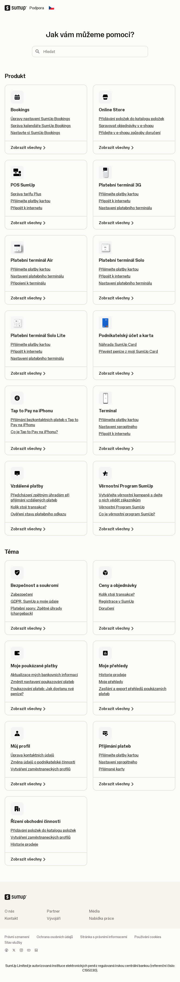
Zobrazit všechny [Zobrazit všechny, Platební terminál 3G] (117, 222)
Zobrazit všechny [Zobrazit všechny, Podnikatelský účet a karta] (117, 373)
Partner (53, 911)
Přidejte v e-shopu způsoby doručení (130, 132)
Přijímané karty (112, 769)
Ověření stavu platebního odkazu (38, 514)
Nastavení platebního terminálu (125, 208)
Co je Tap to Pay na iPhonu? (34, 431)
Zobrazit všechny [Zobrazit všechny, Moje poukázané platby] (29, 708)
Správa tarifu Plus (26, 194)
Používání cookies (148, 937)
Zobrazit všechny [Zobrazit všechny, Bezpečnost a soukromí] (29, 628)
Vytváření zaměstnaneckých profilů (41, 769)
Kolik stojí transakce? (28, 507)
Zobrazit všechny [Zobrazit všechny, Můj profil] (29, 783)
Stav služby (13, 942)
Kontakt (11, 918)
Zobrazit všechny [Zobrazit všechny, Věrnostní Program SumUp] (117, 528)
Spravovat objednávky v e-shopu (126, 125)
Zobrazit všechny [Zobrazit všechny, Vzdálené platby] (29, 528)
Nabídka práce (101, 918)
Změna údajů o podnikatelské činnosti (43, 762)
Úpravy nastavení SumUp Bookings (40, 118)
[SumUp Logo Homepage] (17, 8)
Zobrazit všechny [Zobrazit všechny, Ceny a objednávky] (117, 628)
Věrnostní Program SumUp (122, 507)
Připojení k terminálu (28, 283)
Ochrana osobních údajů (55, 937)
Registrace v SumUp (116, 601)
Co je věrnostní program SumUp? (127, 514)
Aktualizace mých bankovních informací (44, 674)
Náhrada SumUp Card (118, 344)
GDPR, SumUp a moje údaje (34, 601)
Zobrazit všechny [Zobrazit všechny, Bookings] (29, 147)
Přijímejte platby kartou (30, 201)
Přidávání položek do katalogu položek (131, 118)
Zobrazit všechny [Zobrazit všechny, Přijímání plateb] (117, 783)
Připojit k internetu (26, 208)
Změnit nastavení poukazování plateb (42, 681)
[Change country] (51, 7)
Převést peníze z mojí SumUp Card (128, 351)
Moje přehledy (111, 681)
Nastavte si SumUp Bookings (35, 132)
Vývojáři (54, 918)
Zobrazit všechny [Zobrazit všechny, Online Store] (117, 147)
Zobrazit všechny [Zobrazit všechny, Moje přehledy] (117, 708)
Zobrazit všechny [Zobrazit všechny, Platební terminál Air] (29, 298)
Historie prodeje (112, 674)
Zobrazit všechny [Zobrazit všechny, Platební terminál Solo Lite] (29, 373)
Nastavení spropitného (118, 426)
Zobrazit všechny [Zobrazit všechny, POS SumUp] (29, 222)
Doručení (106, 608)
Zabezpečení (22, 594)
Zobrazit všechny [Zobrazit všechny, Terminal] (117, 448)
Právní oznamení (17, 937)
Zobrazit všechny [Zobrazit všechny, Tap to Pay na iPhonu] (29, 448)
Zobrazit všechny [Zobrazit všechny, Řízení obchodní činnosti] (29, 859)
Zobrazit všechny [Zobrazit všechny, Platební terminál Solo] (117, 298)
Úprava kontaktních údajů (32, 755)
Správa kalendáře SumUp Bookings (41, 125)
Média (94, 911)
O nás (9, 911)
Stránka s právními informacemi (103, 937)
